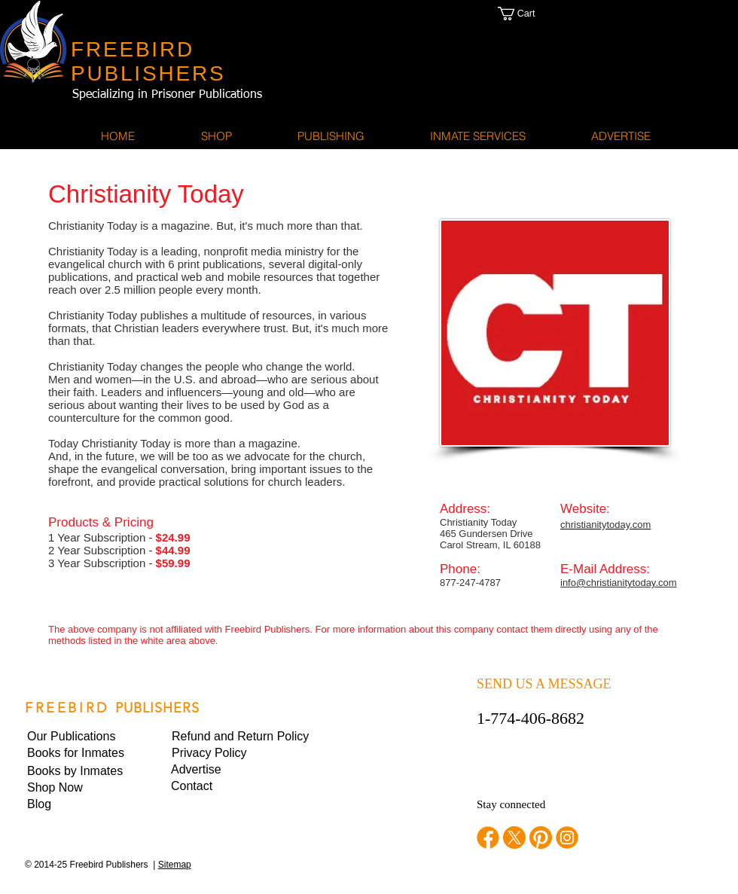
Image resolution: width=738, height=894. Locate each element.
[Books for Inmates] (78, 753)
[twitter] (514, 837)
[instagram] (567, 837)
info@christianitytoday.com (618, 582)
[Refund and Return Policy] (240, 736)
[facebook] (488, 837)
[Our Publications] (79, 736)
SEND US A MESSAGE (544, 683)
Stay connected (511, 804)
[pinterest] (540, 837)
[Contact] (222, 786)
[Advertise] (222, 769)
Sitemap (174, 864)
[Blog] (78, 804)
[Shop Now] (78, 788)
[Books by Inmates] (78, 771)
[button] (532, 13)
